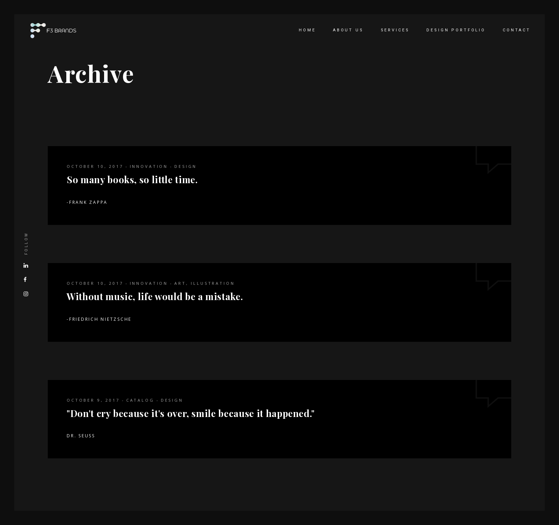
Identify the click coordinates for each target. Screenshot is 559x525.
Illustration (213, 283)
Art (180, 283)
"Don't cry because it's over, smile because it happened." (191, 413)
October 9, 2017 (93, 400)
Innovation (149, 166)
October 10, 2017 (95, 166)
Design (185, 166)
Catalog (140, 400)
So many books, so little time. (132, 179)
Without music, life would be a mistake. (155, 296)
